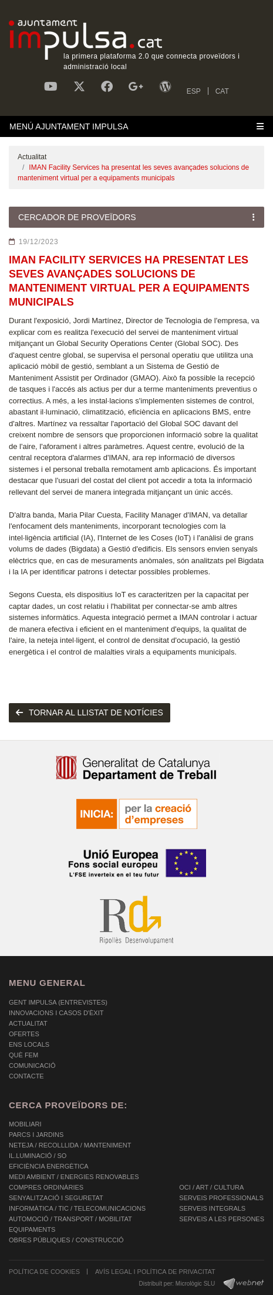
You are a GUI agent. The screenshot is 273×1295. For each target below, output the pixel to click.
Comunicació (32, 1065)
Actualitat (32, 157)
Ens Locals (29, 1044)
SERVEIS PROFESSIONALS (221, 1197)
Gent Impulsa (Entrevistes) (58, 1002)
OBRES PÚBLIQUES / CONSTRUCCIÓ (66, 1239)
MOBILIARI (25, 1124)
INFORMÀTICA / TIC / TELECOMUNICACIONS (77, 1208)
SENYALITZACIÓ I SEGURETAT (56, 1197)
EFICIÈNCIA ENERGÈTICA (49, 1166)
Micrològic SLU (195, 1283)
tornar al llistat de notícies (89, 712)
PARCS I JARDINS (36, 1134)
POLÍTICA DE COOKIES (44, 1271)
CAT (222, 91)
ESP (194, 91)
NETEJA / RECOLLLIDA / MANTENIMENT (70, 1145)
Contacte (26, 1076)
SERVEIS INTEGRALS (212, 1208)
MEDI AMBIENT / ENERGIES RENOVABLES (74, 1176)
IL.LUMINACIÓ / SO (37, 1155)
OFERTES (24, 1033)
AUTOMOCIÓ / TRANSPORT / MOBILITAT (70, 1218)
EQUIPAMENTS (32, 1229)
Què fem (23, 1054)
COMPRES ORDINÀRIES (46, 1187)
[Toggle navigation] (136, 126)
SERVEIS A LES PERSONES (221, 1218)
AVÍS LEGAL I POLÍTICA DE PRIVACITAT (155, 1271)
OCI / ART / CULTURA (211, 1187)
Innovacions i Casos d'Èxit (56, 1012)
